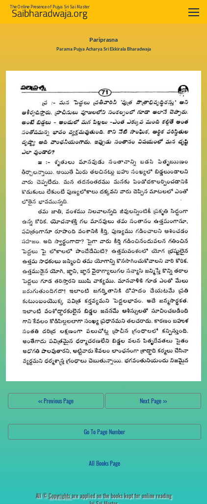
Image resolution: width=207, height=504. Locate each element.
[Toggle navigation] (194, 12)
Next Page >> (153, 400)
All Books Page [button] (104, 463)
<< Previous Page (56, 400)
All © (54, 496)
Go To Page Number (104, 431)
